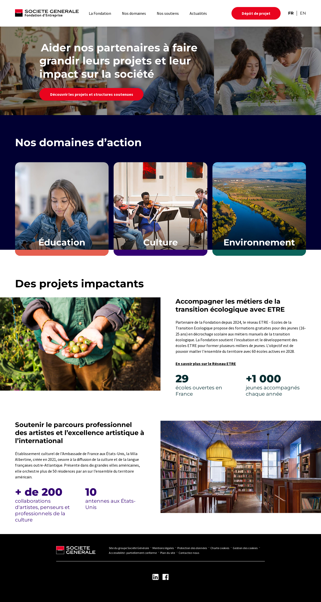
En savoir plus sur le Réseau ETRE (206, 363)
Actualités (198, 13)
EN (303, 13)
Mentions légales (163, 548)
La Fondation (100, 13)
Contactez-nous (189, 553)
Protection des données (192, 548)
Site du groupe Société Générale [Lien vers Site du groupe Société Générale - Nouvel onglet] (129, 548)
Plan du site (167, 553)
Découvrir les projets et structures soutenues (91, 94)
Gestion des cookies (245, 548)
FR (291, 13)
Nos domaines (134, 13)
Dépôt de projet (256, 13)
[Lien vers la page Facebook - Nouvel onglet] (165, 577)
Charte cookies (219, 548)
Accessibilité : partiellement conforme (133, 553)
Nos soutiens (168, 13)
